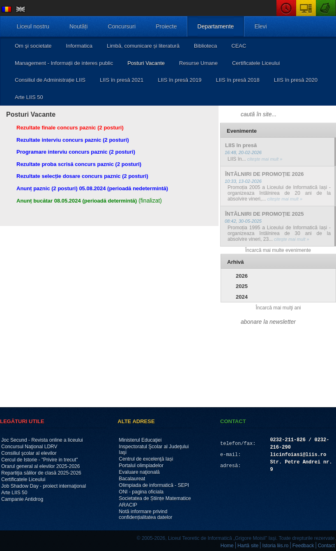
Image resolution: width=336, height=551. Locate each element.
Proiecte (166, 26)
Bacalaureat (132, 479)
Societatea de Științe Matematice (155, 498)
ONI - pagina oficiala (141, 492)
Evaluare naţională (139, 472)
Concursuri (122, 26)
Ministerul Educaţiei (140, 440)
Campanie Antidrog (22, 499)
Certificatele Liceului (256, 63)
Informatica (79, 46)
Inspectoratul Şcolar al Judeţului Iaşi (154, 449)
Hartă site (247, 546)
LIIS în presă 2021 (121, 80)
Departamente (216, 26)
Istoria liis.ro (275, 546)
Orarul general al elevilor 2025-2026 (40, 466)
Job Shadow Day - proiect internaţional (43, 486)
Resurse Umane (198, 63)
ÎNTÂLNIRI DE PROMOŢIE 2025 (264, 214)
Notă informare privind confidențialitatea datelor (145, 514)
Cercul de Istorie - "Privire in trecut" (39, 460)
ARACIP (128, 505)
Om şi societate (33, 46)
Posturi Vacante (146, 63)
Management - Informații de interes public (64, 63)
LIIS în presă (241, 145)
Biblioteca (205, 46)
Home (227, 546)
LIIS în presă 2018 (237, 80)
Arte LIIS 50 (29, 97)
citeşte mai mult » (264, 159)
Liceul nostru (33, 26)
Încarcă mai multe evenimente (278, 250)
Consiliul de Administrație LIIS (50, 80)
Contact (326, 546)
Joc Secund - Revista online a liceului (42, 440)
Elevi (260, 26)
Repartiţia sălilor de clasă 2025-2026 (41, 473)
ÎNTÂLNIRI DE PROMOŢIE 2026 (264, 174)
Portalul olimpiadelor (141, 465)
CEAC (238, 46)
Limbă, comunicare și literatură (143, 46)
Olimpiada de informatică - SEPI (154, 485)
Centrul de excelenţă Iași (146, 459)
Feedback (303, 546)
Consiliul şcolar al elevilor (29, 453)
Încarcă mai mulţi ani (278, 308)
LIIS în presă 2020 (296, 80)
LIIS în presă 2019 (179, 80)
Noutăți (78, 26)
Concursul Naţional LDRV (29, 447)
